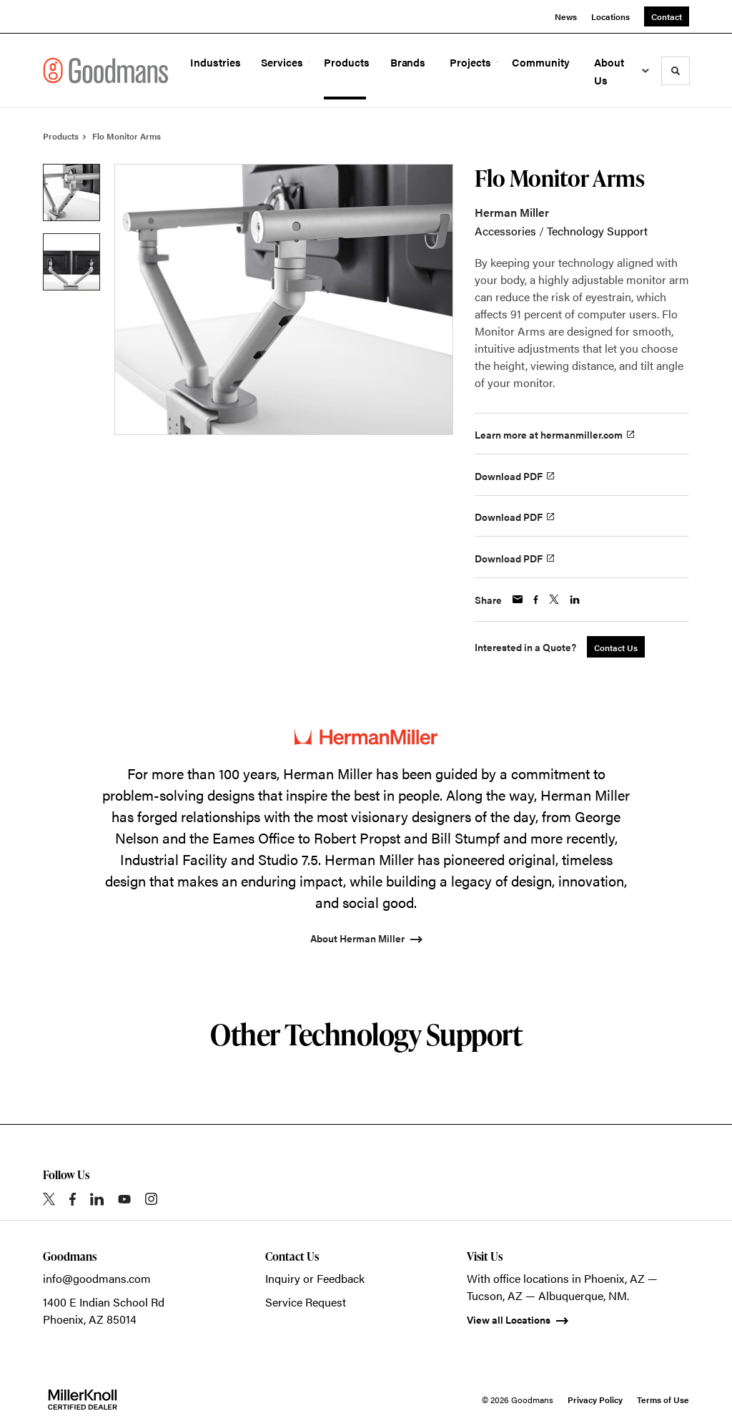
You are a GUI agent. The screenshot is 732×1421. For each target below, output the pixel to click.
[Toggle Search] (675, 71)
